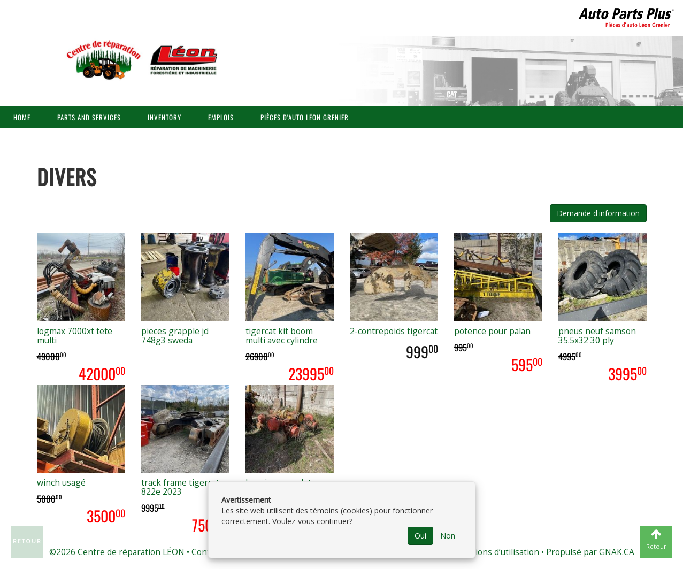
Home (21, 117)
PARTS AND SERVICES (89, 117)
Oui (420, 535)
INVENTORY (164, 117)
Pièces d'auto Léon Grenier (304, 117)
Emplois (221, 117)
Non (447, 535)
